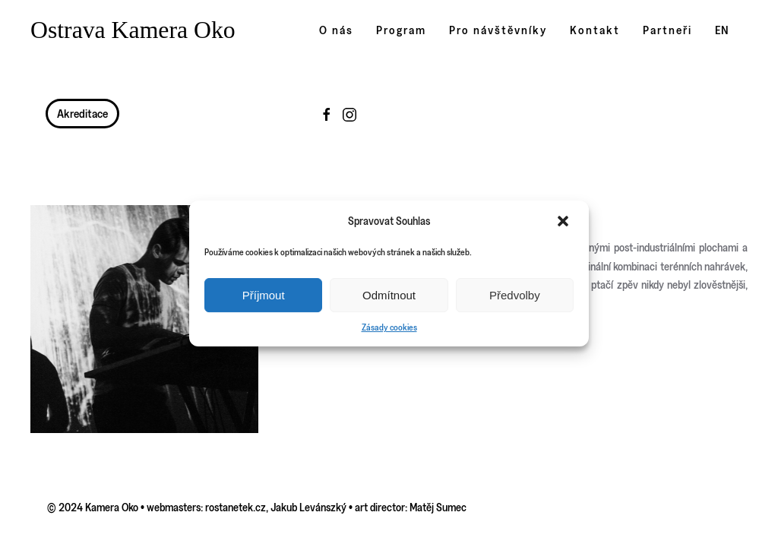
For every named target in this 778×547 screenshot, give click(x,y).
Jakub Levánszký (308, 507)
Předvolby (514, 295)
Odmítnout (389, 295)
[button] (564, 221)
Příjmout (263, 295)
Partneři (667, 30)
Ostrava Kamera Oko (133, 30)
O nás (336, 30)
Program (401, 30)
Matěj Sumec (438, 507)
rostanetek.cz (235, 507)
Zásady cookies (389, 327)
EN (722, 30)
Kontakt (595, 30)
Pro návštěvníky (498, 30)
